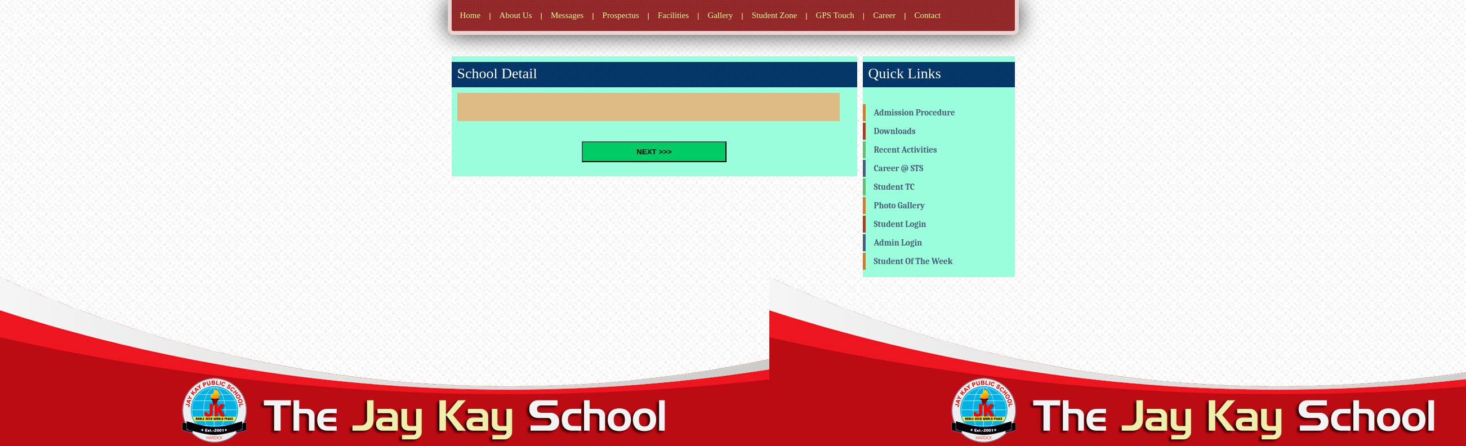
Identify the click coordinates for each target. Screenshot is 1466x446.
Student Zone (774, 15)
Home (470, 15)
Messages (567, 15)
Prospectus (621, 15)
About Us (516, 15)
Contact (928, 15)
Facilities (673, 15)
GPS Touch (835, 15)
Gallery (720, 15)
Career (884, 15)
